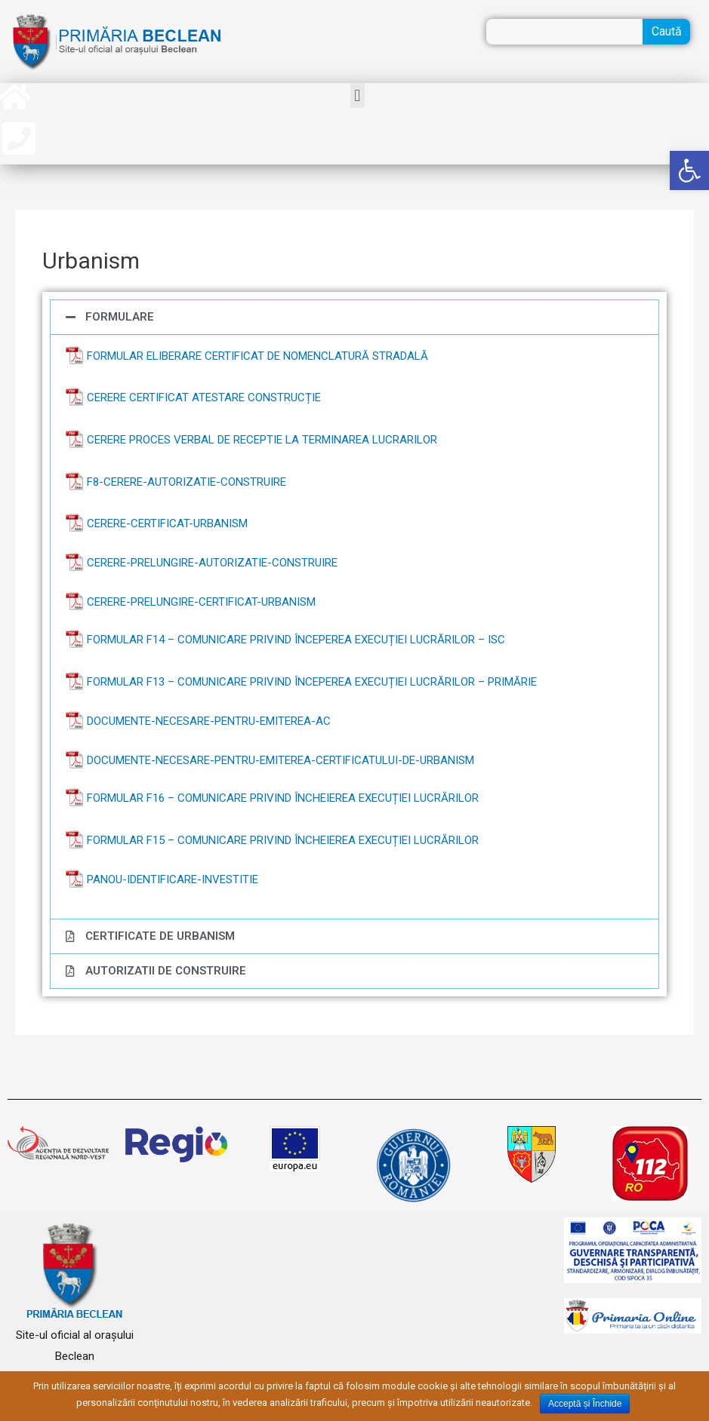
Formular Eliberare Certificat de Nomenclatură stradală (257, 356)
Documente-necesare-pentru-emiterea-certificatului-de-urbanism (280, 760)
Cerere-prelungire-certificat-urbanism (201, 602)
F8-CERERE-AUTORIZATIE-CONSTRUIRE (186, 482)
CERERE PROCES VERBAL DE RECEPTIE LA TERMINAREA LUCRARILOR (262, 440)
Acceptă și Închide (584, 1403)
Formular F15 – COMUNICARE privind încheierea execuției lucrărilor (283, 840)
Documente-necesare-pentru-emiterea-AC (209, 721)
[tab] (354, 317)
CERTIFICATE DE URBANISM (160, 936)
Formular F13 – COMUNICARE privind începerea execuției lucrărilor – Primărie (312, 682)
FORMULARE (119, 317)
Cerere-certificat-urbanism (167, 523)
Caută (667, 31)
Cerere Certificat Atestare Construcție (204, 397)
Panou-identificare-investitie (172, 879)
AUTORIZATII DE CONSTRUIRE (165, 971)
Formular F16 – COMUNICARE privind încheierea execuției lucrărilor (283, 798)
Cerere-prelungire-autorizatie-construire (212, 562)
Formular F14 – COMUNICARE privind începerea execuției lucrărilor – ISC (296, 639)
